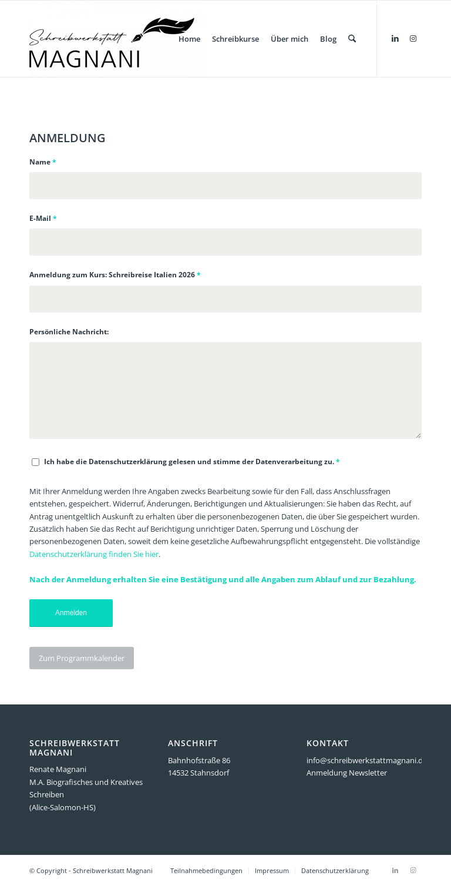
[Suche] (352, 39)
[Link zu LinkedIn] (395, 38)
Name (42, 162)
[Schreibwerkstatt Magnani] (117, 39)
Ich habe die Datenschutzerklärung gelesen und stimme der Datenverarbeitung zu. (192, 462)
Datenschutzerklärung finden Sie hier (94, 554)
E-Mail (43, 218)
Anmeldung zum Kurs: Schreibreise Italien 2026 (115, 275)
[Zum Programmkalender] (81, 658)
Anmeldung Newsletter (347, 772)
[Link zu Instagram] (413, 38)
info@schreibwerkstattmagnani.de (367, 760)
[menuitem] (189, 39)
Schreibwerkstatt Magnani (113, 870)
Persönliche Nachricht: (69, 332)
